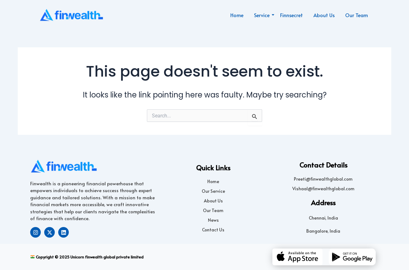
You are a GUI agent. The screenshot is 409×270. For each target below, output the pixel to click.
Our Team (356, 15)
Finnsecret (291, 15)
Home (236, 15)
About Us (324, 15)
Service (263, 15)
